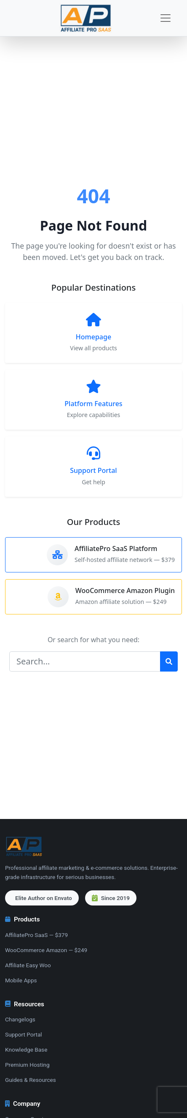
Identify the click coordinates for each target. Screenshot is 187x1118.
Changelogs (20, 1019)
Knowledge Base (26, 1049)
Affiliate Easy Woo (28, 965)
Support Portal (23, 1034)
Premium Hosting (27, 1064)
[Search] (84, 661)
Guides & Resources (30, 1079)
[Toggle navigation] (165, 18)
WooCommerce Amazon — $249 (46, 950)
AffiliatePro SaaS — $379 (36, 935)
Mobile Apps (21, 980)
